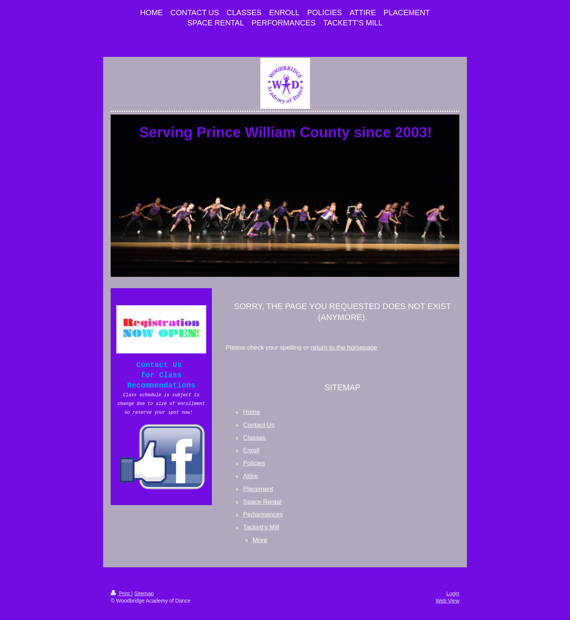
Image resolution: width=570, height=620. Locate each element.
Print (121, 593)
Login (452, 593)
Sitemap (143, 593)
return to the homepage (344, 347)
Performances (263, 514)
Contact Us (259, 425)
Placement (258, 489)
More (260, 540)
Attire (250, 476)
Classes (254, 437)
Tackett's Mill (261, 527)
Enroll (251, 450)
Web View (447, 601)
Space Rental (262, 501)
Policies (254, 463)
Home (251, 412)
